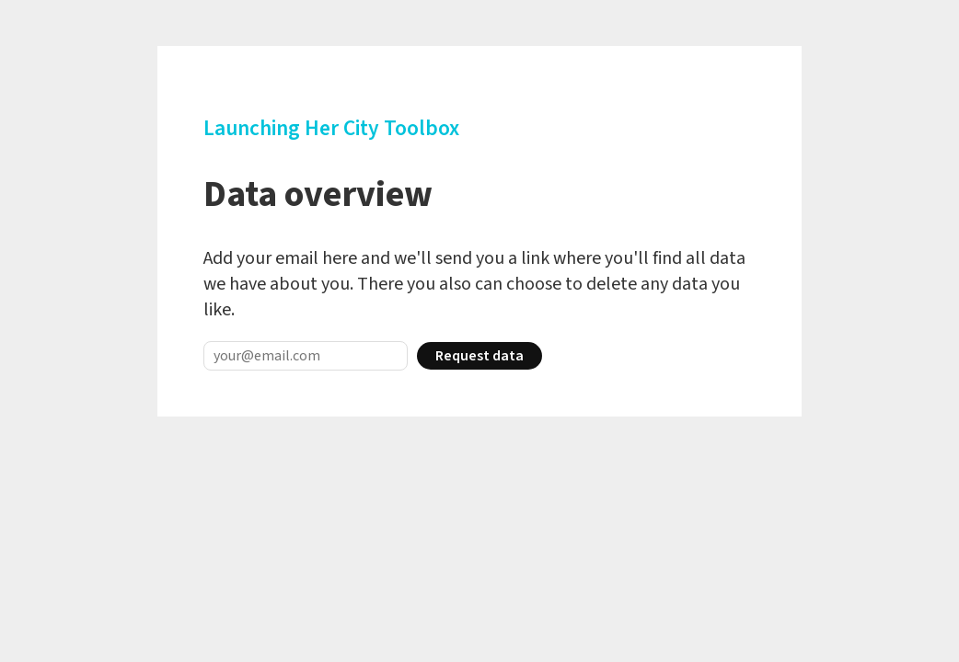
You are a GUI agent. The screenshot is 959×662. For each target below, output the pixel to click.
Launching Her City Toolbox (331, 128)
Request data (479, 356)
